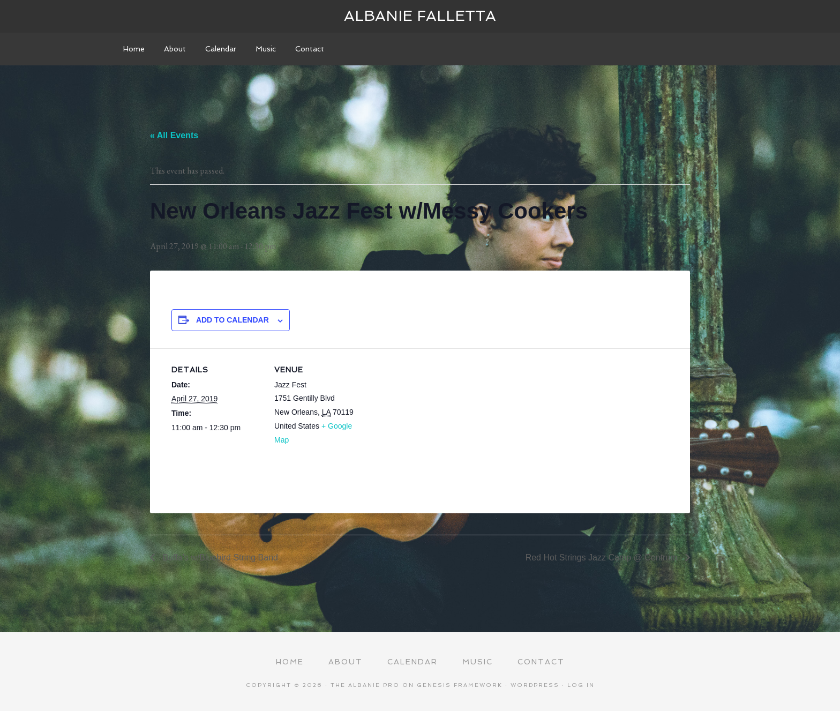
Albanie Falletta (420, 16)
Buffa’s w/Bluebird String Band (219, 557)
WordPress (535, 685)
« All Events (174, 135)
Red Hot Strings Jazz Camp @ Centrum (603, 557)
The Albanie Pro (365, 685)
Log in (581, 685)
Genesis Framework (459, 685)
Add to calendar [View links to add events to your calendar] (232, 320)
